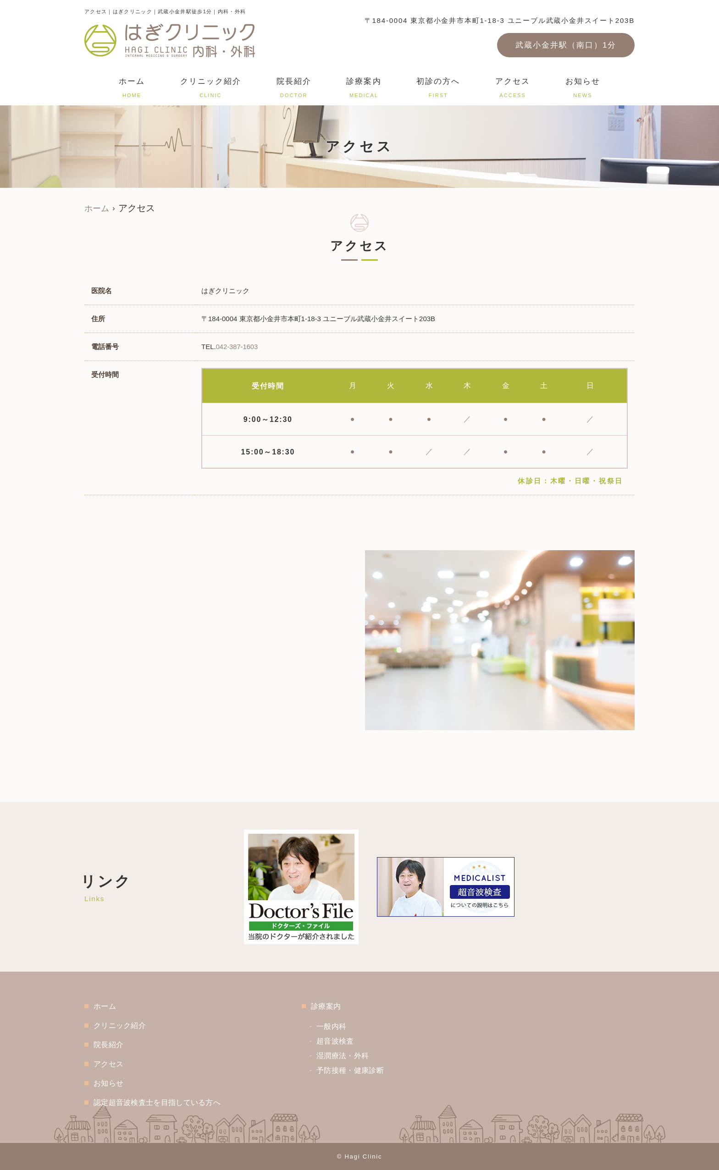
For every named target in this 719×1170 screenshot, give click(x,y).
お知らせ (582, 89)
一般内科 (345, 1026)
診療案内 (363, 89)
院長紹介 (294, 89)
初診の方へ (438, 89)
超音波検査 (350, 1041)
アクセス (512, 89)
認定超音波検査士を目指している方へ (163, 1102)
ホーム (132, 89)
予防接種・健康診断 (366, 1070)
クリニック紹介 (210, 89)
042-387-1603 (237, 346)
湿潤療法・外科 (358, 1056)
